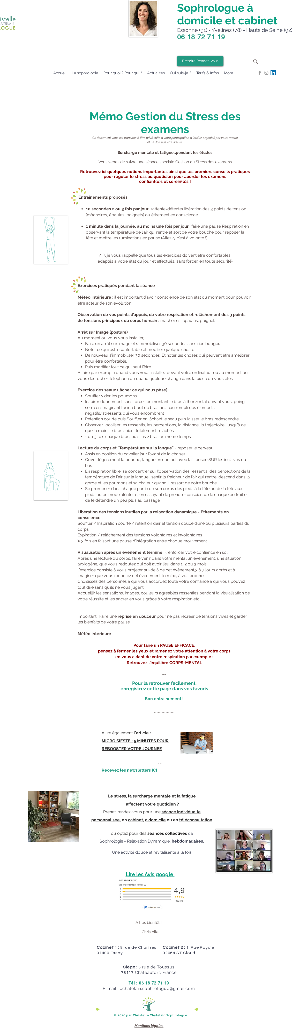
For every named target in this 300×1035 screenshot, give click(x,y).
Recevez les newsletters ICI (129, 770)
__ (164, 673)
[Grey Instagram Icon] (266, 72)
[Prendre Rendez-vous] (200, 61)
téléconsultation (195, 819)
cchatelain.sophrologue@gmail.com (157, 988)
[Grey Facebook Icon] (259, 72)
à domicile (155, 819)
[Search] (255, 61)
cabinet (135, 819)
